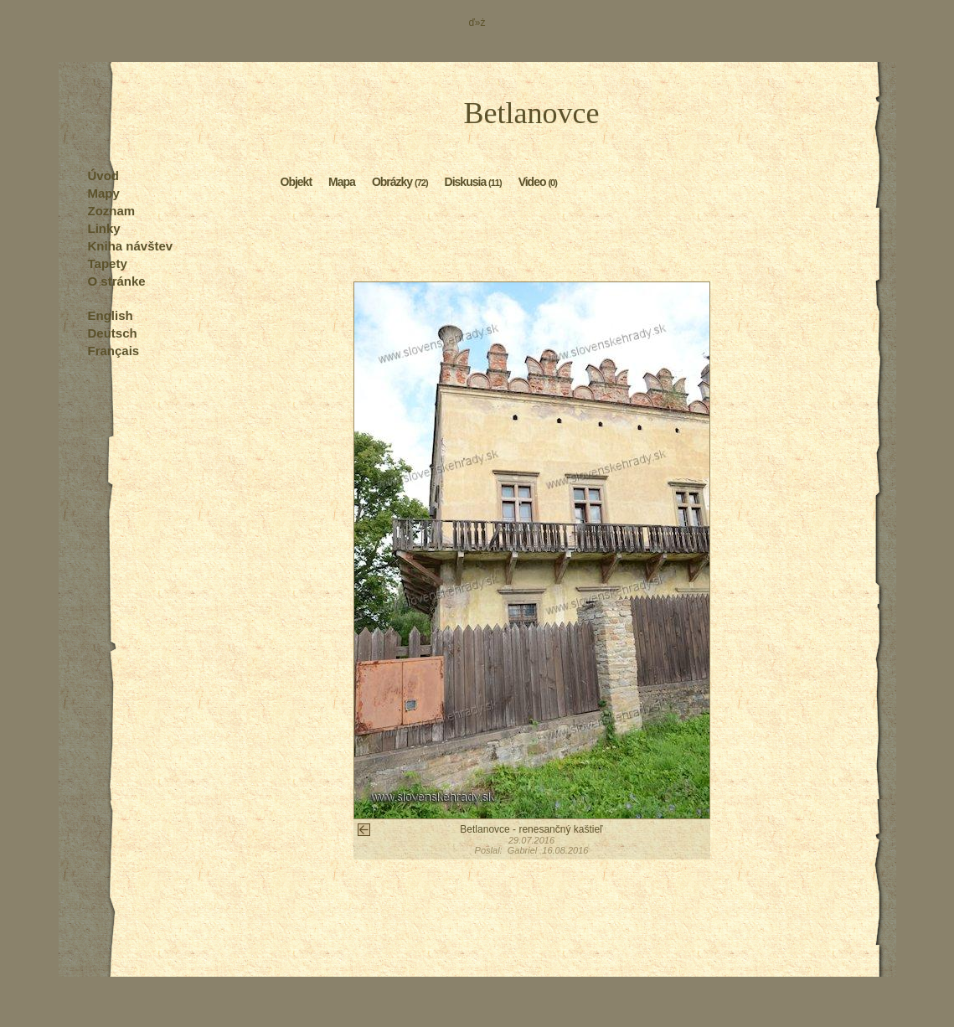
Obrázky (400, 181)
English (110, 315)
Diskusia (473, 181)
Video (537, 181)
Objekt (296, 181)
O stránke (117, 281)
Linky (104, 228)
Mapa (341, 181)
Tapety (107, 263)
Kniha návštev (130, 246)
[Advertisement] (532, 239)
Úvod (104, 175)
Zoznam (112, 211)
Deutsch (112, 333)
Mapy (104, 193)
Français (114, 350)
